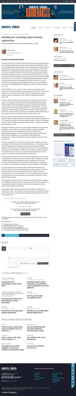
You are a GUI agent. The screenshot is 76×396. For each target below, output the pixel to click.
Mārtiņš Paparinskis (58, 56)
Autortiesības (56, 379)
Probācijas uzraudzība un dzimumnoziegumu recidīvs (67, 51)
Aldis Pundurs (5, 295)
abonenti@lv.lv (15, 373)
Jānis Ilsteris (5, 292)
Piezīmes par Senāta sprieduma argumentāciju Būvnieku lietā (66, 104)
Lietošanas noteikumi (58, 378)
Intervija (4, 324)
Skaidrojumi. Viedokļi (23, 34)
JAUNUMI (64, 27)
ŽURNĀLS (33, 27)
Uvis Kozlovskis (17, 292)
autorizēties (66, 1)
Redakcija (55, 375)
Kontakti (54, 382)
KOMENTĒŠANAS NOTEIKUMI (13, 267)
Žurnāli (36, 375)
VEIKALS (40, 27)
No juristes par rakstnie (35, 347)
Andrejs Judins (63, 47)
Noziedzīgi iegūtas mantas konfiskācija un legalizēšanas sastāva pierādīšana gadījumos (38, 285)
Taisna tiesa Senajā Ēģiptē (66, 42)
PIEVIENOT (41, 263)
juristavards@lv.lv (13, 381)
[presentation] (41, 259)
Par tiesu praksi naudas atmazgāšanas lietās (35, 297)
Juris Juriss (11, 50)
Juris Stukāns (11, 295)
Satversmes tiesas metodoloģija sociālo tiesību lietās (12, 284)
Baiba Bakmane (10, 278)
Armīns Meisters (12, 293)
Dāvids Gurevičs (63, 109)
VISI (26, 273)
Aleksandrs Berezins (64, 120)
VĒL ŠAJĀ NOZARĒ (58, 95)
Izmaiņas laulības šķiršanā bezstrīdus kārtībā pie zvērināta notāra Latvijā (36, 329)
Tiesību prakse (30, 335)
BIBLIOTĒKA (47, 27)
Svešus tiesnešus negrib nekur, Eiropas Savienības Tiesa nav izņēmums (12, 329)
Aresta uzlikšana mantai (66, 79)
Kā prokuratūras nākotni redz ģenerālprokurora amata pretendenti (12, 301)
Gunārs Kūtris (5, 293)
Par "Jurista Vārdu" (57, 373)
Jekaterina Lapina (63, 75)
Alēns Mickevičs (19, 293)
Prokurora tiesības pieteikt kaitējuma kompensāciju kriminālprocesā (67, 115)
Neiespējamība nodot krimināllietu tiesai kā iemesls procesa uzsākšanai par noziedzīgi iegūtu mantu (67, 126)
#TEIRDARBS (56, 27)
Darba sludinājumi (39, 378)
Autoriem (54, 376)
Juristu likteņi (5, 335)
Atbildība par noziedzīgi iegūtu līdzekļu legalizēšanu (12, 312)
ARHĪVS (71, 27)
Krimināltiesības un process (64, 134)
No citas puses (30, 343)
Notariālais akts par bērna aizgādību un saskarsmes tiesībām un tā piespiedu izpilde (13, 348)
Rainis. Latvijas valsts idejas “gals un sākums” (11, 338)
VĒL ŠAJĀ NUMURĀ (58, 35)
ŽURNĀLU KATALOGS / (62, 141)
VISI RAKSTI (64, 65)
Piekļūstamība (56, 381)
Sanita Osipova (63, 38)
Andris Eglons (63, 99)
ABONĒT (24, 213)
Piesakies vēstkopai (64, 164)
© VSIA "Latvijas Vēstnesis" (42, 388)
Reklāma (36, 376)
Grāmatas (37, 379)
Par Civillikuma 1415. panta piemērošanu (36, 338)
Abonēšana (37, 373)
